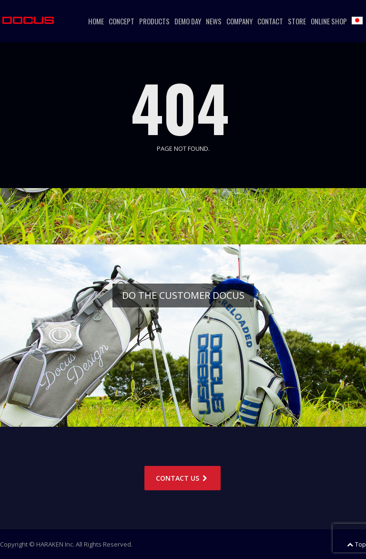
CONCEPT (121, 21)
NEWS (214, 21)
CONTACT (270, 21)
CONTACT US (182, 478)
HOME (96, 21)
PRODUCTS (154, 21)
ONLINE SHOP (329, 21)
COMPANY (239, 21)
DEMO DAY (187, 21)
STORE (297, 21)
